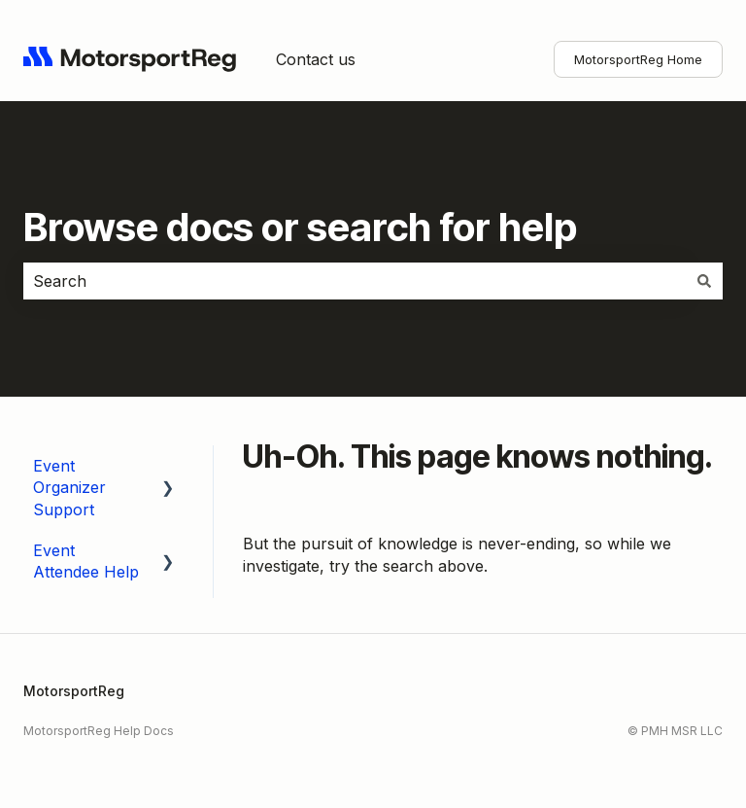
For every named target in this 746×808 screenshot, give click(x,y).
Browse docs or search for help (300, 227)
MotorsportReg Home (638, 59)
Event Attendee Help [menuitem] (86, 561)
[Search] (704, 281)
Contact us (316, 59)
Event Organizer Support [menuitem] (69, 487)
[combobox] (354, 281)
